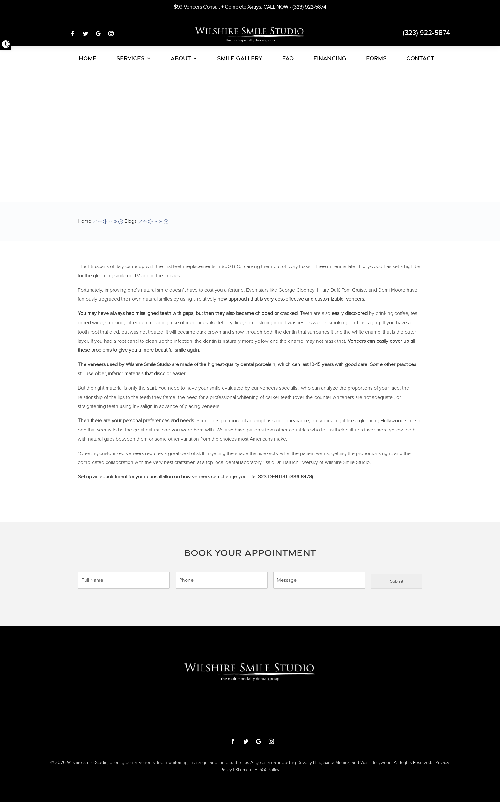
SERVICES (130, 58)
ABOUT (181, 58)
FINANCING (329, 58)
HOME (88, 58)
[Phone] (222, 580)
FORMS (376, 58)
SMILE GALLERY (239, 58)
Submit (396, 581)
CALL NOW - (294, 7)
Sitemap (243, 770)
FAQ (288, 58)
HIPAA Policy (266, 770)
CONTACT (420, 58)
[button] (5, 44)
